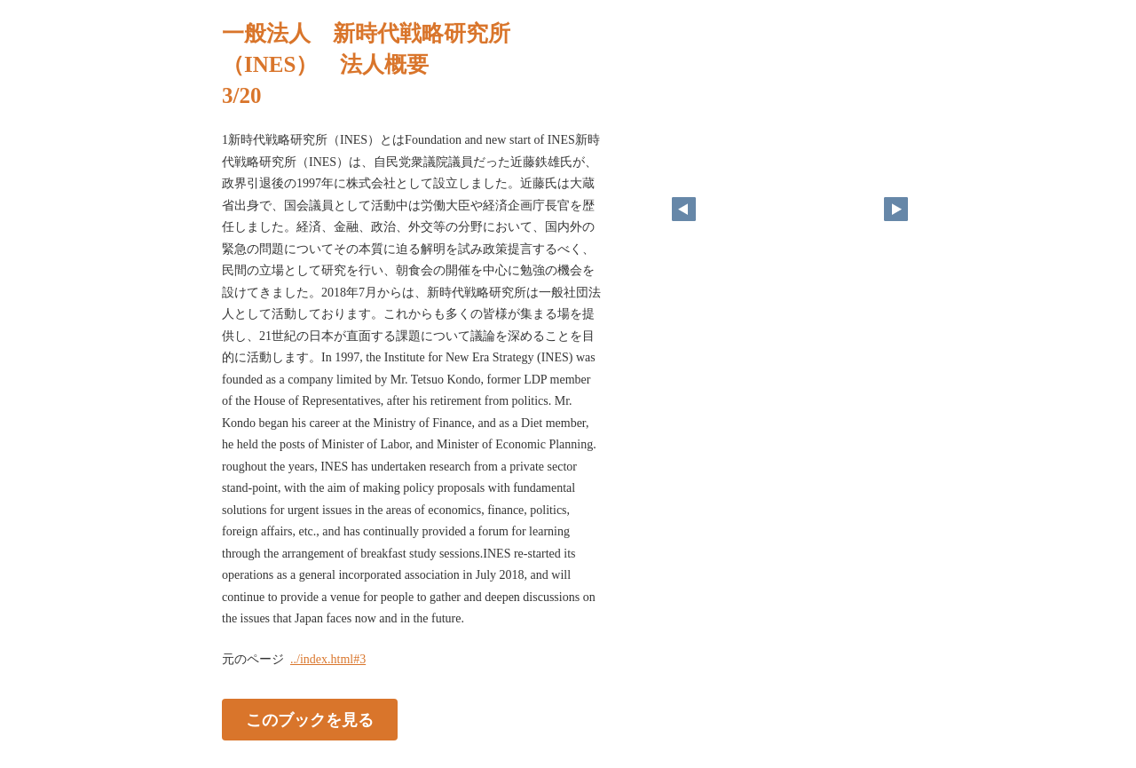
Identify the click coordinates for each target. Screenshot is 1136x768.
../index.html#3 (328, 659)
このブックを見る (310, 719)
